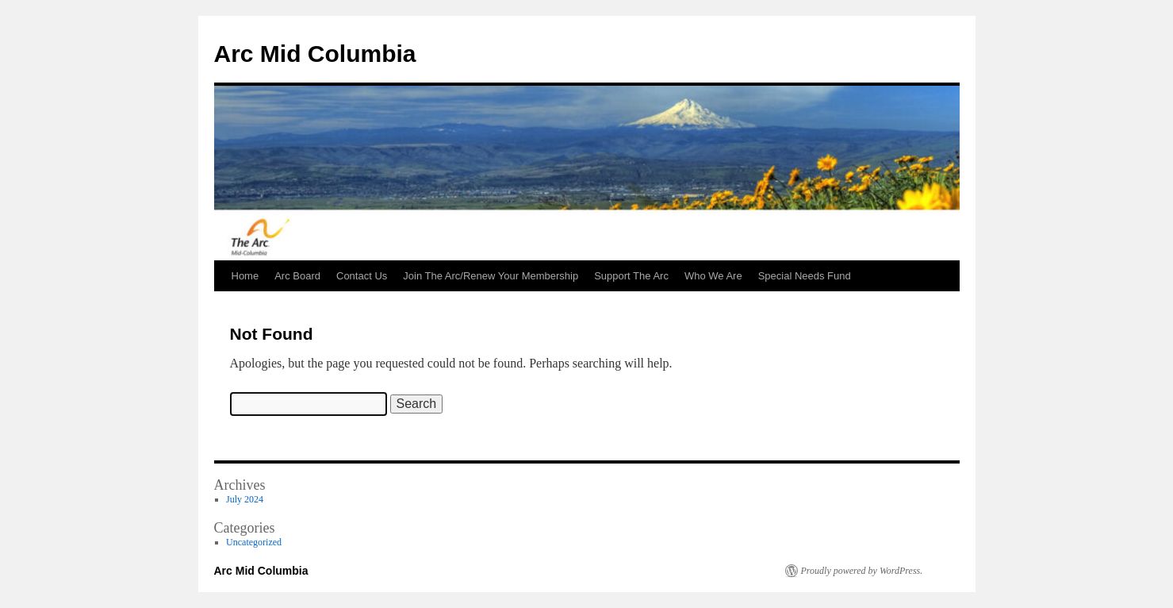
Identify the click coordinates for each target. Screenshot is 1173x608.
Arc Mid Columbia (315, 53)
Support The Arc (631, 276)
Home (245, 276)
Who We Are (713, 276)
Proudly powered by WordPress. (862, 570)
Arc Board (297, 276)
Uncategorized (254, 542)
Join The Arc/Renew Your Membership (490, 276)
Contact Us (361, 276)
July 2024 (244, 499)
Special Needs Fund (804, 276)
